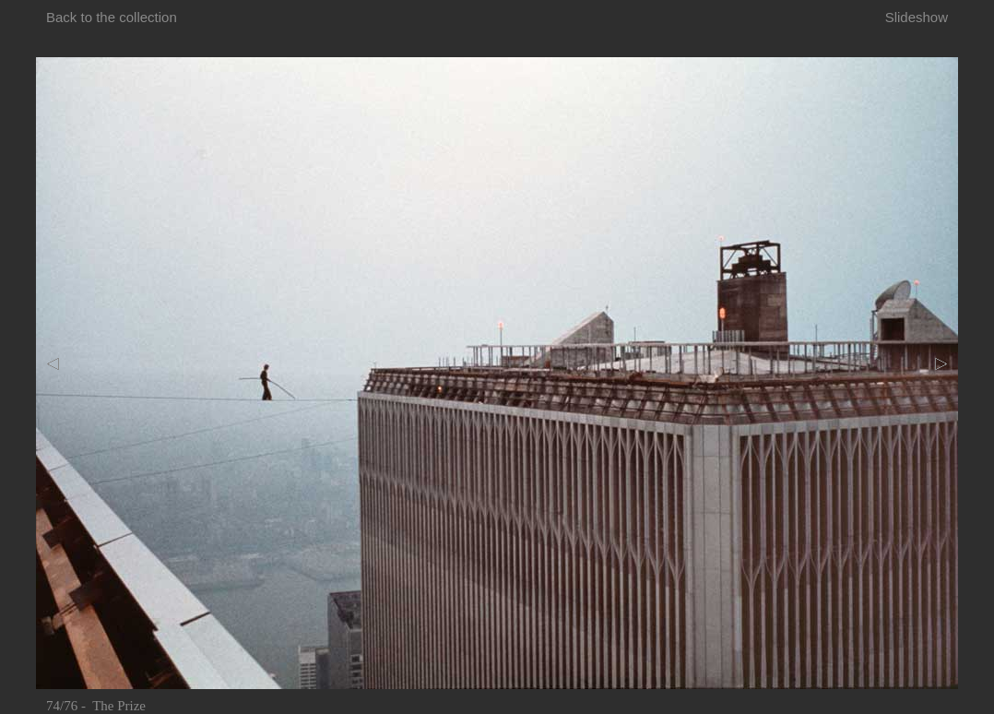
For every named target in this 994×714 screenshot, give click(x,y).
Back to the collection (111, 17)
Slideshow (916, 17)
